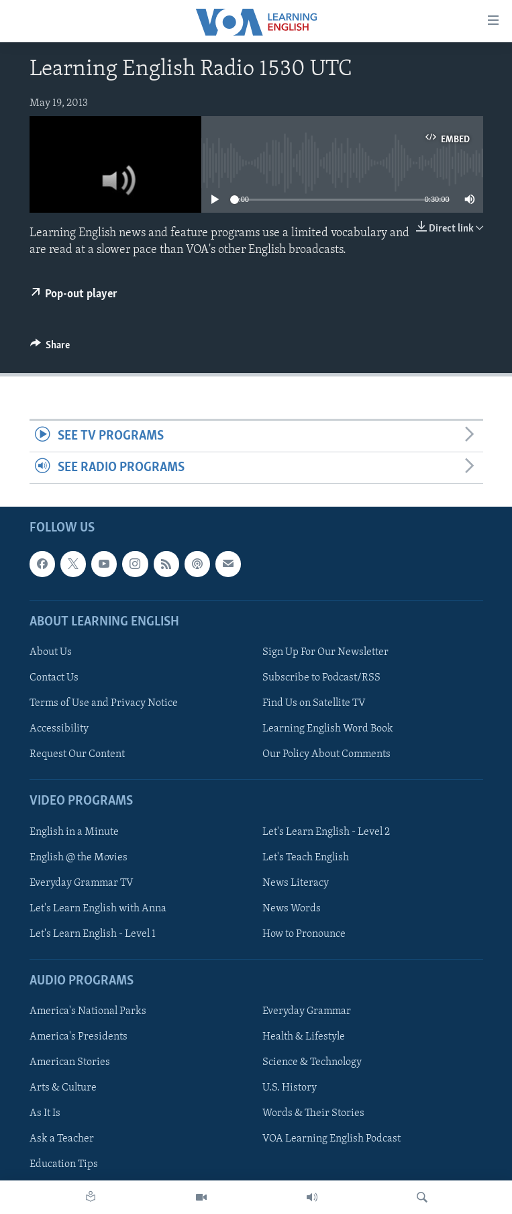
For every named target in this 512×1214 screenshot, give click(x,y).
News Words (291, 908)
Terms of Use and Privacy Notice (104, 703)
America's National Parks (88, 1011)
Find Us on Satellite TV (314, 703)
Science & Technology (312, 1063)
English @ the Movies (78, 857)
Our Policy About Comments (326, 754)
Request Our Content (77, 754)
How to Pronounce (304, 934)
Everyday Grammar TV (82, 883)
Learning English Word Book (327, 728)
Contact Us (54, 677)
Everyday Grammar (306, 1011)
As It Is (45, 1114)
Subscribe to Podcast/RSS (321, 677)
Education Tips (64, 1165)
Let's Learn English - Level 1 (93, 934)
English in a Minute (74, 832)
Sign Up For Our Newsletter (325, 652)
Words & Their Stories (313, 1114)
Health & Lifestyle (303, 1036)
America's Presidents (78, 1036)
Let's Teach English (305, 857)
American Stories (70, 1063)
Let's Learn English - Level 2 (326, 832)
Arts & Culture (63, 1088)
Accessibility (59, 728)
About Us (51, 652)
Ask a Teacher (62, 1139)
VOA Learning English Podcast (331, 1139)
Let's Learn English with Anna (98, 908)
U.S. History (289, 1088)
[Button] (50, 348)
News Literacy (295, 883)
